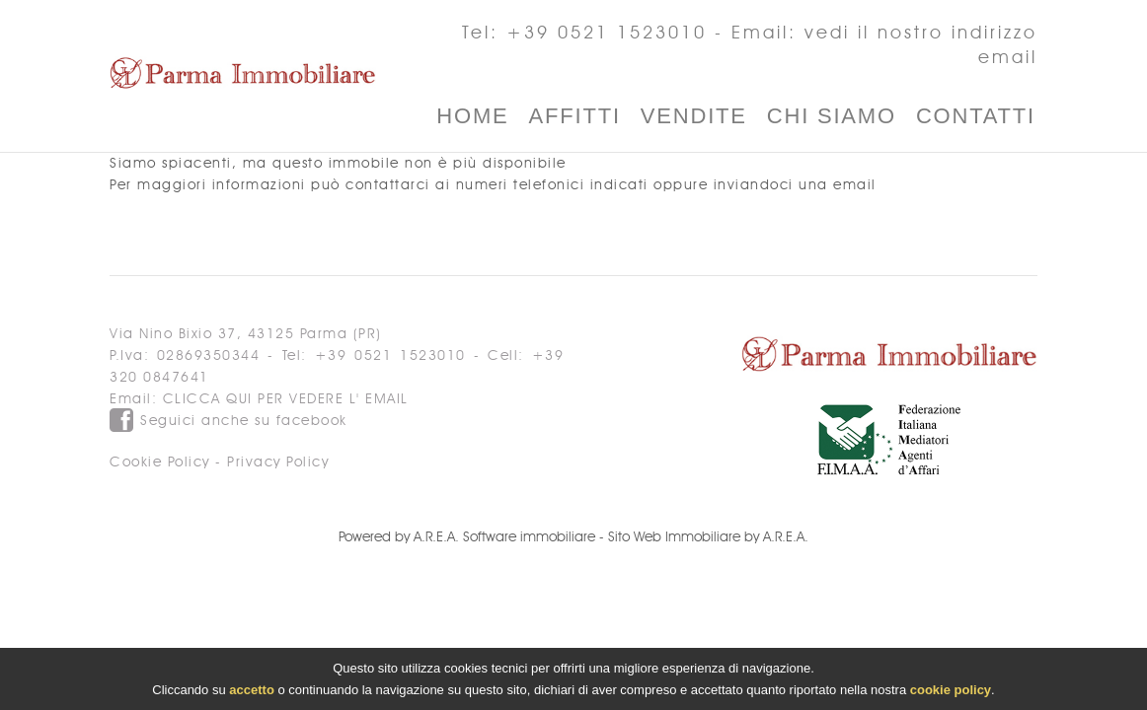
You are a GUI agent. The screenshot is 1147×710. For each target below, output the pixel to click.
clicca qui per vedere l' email (286, 399)
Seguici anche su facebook (228, 421)
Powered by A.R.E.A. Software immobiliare (467, 537)
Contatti (975, 116)
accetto (251, 693)
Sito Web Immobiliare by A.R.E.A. (708, 537)
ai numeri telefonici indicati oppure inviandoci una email (656, 185)
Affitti (575, 116)
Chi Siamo (831, 116)
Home (472, 116)
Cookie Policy (160, 462)
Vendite (694, 116)
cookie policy (950, 693)
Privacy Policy (278, 462)
